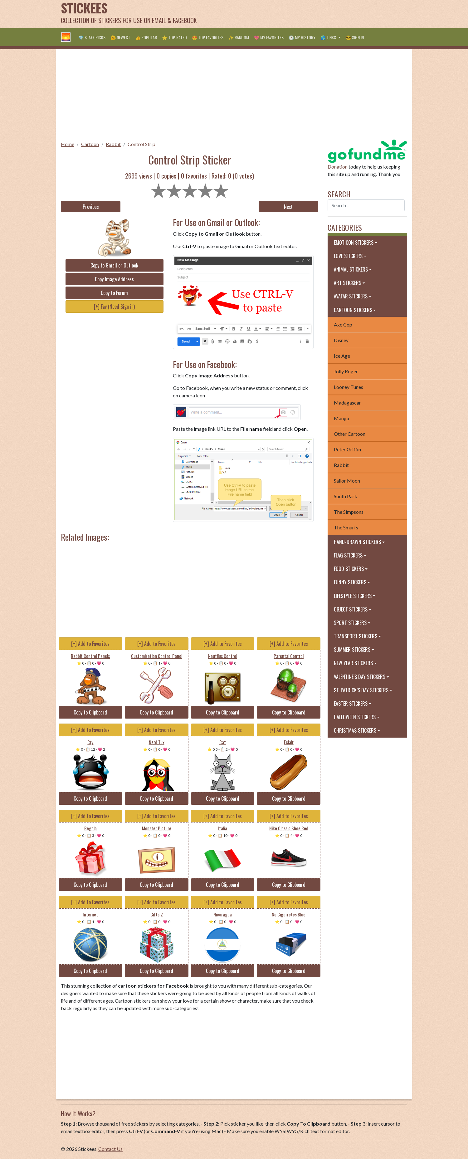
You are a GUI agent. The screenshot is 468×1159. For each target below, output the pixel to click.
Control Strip (141, 144)
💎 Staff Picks (91, 37)
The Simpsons (348, 512)
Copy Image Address (114, 279)
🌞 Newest (120, 37)
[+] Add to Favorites (90, 643)
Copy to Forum (114, 293)
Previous (91, 206)
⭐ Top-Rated (174, 37)
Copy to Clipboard (90, 712)
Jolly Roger (346, 371)
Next (288, 206)
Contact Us (110, 1149)
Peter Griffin (347, 449)
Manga (341, 418)
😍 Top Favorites (207, 37)
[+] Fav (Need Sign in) (114, 306)
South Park (345, 496)
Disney (341, 340)
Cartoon (90, 144)
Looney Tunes (348, 387)
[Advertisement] (293, 14)
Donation (338, 166)
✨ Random (238, 37)
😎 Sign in (355, 37)
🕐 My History (302, 37)
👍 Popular (146, 37)
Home (67, 144)
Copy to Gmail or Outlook (114, 265)
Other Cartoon (349, 434)
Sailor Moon (347, 481)
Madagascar (347, 402)
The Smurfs (346, 527)
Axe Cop (343, 324)
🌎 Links (328, 37)
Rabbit (113, 144)
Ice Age (342, 356)
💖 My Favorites (269, 37)
